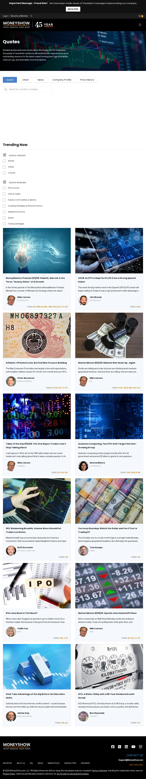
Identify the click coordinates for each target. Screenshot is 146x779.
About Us (21, 763)
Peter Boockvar (26, 378)
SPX (66, 557)
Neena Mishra (97, 462)
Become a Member (19, 16)
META (126, 388)
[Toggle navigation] (140, 25)
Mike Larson (23, 297)
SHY (59, 388)
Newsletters (70, 763)
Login (5, 16)
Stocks (11, 218)
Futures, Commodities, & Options (22, 200)
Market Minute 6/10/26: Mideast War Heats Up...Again (106, 362)
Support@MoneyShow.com (130, 760)
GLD (66, 723)
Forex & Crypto (14, 194)
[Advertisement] (73, 112)
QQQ (59, 307)
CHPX (128, 473)
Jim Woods (96, 297)
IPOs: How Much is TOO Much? (21, 613)
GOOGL (120, 388)
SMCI (130, 388)
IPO (66, 638)
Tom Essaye (96, 547)
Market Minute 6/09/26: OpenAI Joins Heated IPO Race (107, 613)
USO (138, 388)
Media (40, 763)
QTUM (138, 473)
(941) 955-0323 (136, 765)
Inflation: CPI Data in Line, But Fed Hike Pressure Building (36, 362)
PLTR (66, 307)
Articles (11, 161)
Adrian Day (23, 713)
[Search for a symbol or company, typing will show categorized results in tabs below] (28, 89)
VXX (62, 473)
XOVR (138, 307)
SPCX (134, 388)
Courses (11, 173)
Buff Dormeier (25, 547)
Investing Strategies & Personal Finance (25, 206)
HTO (138, 723)
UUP (138, 557)
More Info (73, 9)
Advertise (7, 763)
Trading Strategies (16, 224)
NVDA (55, 307)
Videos (11, 167)
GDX (62, 723)
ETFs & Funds (13, 188)
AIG (35, 307)
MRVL (46, 307)
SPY (66, 388)
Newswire (85, 763)
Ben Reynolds (97, 713)
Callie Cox (22, 628)
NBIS (50, 307)
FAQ (31, 763)
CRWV (38, 307)
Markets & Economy (16, 212)
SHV (56, 388)
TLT (62, 307)
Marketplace (54, 763)
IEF (42, 307)
